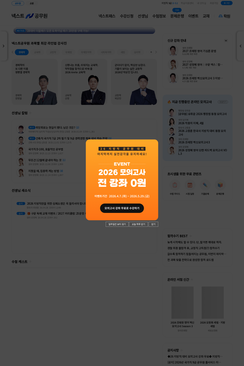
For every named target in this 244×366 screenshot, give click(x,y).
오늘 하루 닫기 (138, 224)
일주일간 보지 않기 (117, 224)
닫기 (153, 224)
